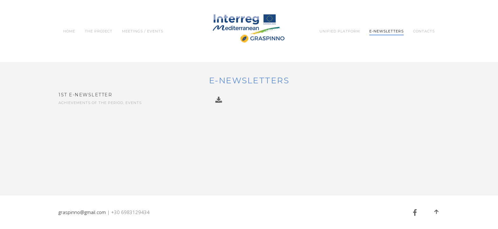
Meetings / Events (142, 31)
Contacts (424, 31)
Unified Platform (340, 31)
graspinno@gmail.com (82, 212)
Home (69, 31)
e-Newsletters (386, 31)
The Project (98, 31)
